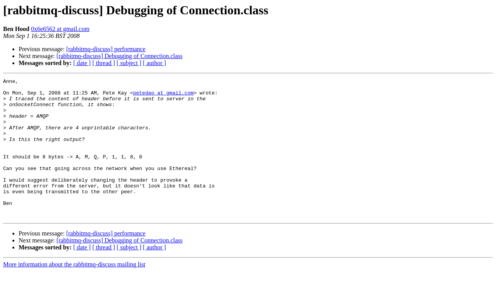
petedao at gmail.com (163, 96)
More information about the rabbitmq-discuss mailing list (74, 292)
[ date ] (82, 63)
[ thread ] (103, 63)
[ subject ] (129, 63)
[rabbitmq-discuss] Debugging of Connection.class (120, 56)
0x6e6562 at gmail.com (60, 29)
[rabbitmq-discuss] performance (106, 49)
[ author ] (154, 63)
